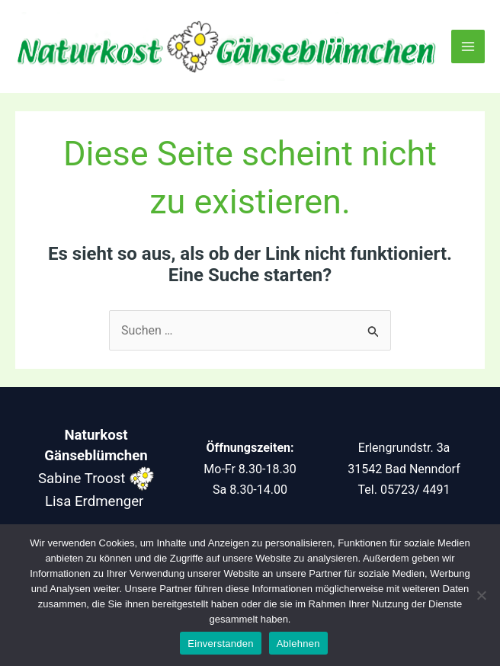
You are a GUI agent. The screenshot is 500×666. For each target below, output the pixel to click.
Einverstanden (220, 643)
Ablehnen (298, 643)
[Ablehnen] (481, 595)
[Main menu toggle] (468, 46)
